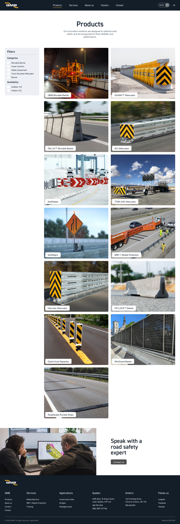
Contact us (118, 464)
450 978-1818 (97, 505)
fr (174, 5)
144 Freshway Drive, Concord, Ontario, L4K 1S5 (135, 500)
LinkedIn (161, 499)
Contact (120, 5)
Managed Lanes (65, 507)
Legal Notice (34, 520)
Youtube (161, 507)
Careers (105, 5)
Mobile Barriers (33, 499)
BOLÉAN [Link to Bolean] (172, 520)
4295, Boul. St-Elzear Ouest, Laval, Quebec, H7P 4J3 (103, 500)
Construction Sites (66, 499)
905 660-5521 (130, 505)
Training (30, 507)
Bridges (62, 503)
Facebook (162, 503)
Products (57, 5)
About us (89, 5)
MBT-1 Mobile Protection (36, 503)
